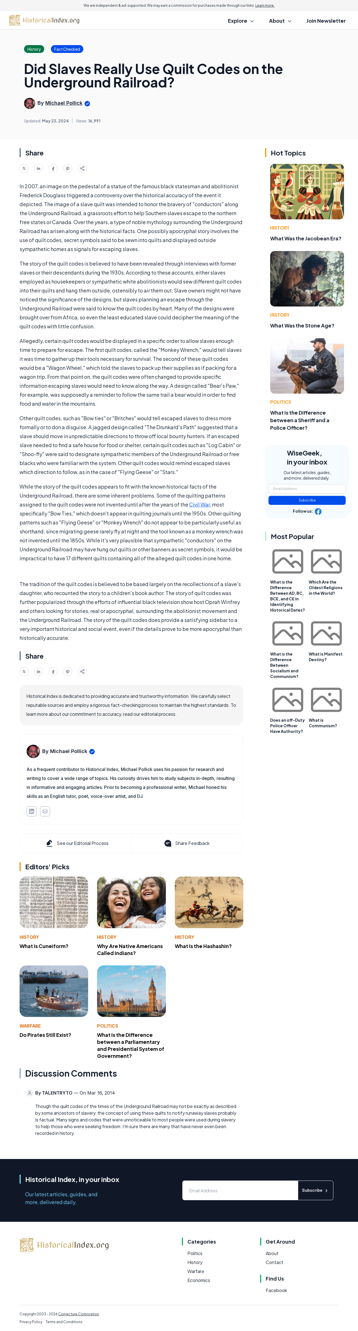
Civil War (199, 504)
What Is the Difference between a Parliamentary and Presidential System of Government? (130, 1045)
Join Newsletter (326, 20)
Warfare (30, 1026)
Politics (107, 1026)
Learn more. (265, 5)
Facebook (276, 1290)
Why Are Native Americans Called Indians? (130, 949)
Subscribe (307, 500)
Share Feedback (186, 843)
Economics (198, 1280)
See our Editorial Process (77, 843)
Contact (274, 1262)
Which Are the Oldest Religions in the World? (326, 587)
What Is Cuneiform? (44, 946)
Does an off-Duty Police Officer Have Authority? (287, 725)
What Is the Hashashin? (203, 946)
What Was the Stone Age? (302, 325)
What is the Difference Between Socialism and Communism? (284, 665)
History (29, 937)
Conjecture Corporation (78, 1314)
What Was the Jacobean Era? (305, 238)
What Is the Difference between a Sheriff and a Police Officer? (299, 420)
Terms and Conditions (64, 1322)
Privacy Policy (31, 1322)
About (272, 1253)
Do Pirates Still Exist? (45, 1035)
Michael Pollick (64, 103)
